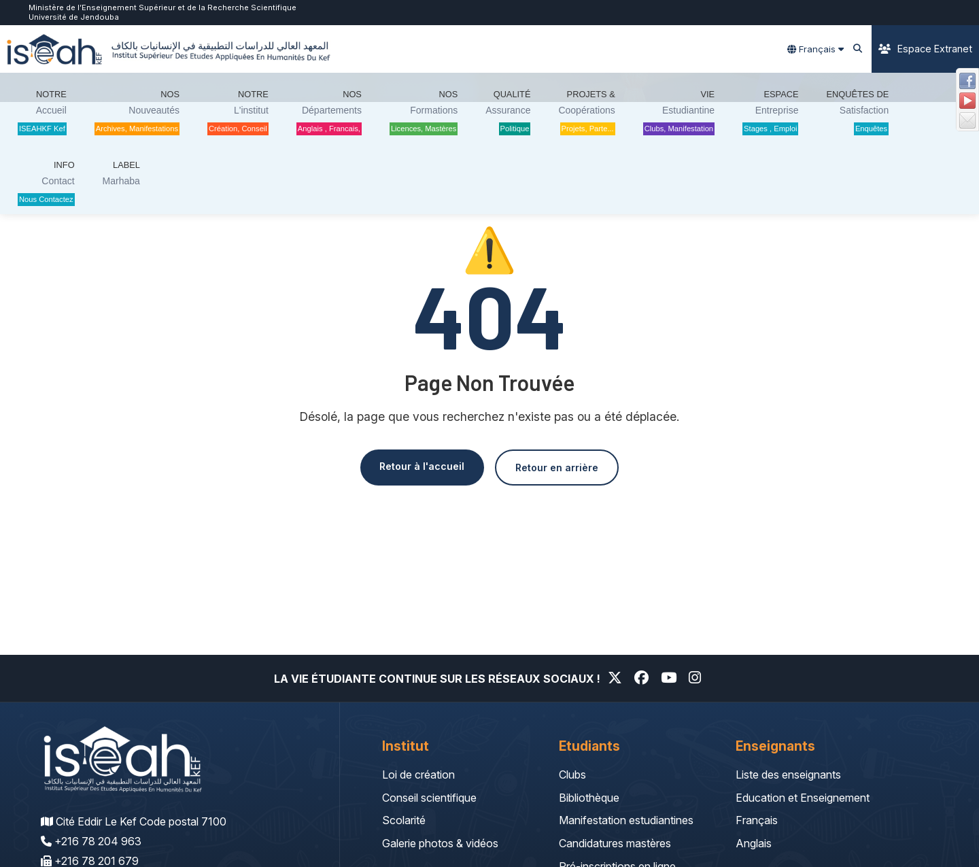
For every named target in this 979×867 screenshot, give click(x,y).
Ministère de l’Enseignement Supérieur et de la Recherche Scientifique (162, 7)
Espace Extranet (925, 48)
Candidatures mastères (615, 843)
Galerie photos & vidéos (440, 843)
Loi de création (418, 774)
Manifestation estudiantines (626, 820)
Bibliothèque (589, 797)
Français (757, 820)
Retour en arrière (563, 468)
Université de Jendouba (74, 17)
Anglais (754, 843)
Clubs (572, 774)
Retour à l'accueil (415, 466)
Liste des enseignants (788, 774)
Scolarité (404, 820)
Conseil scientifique (429, 797)
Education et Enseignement (803, 797)
